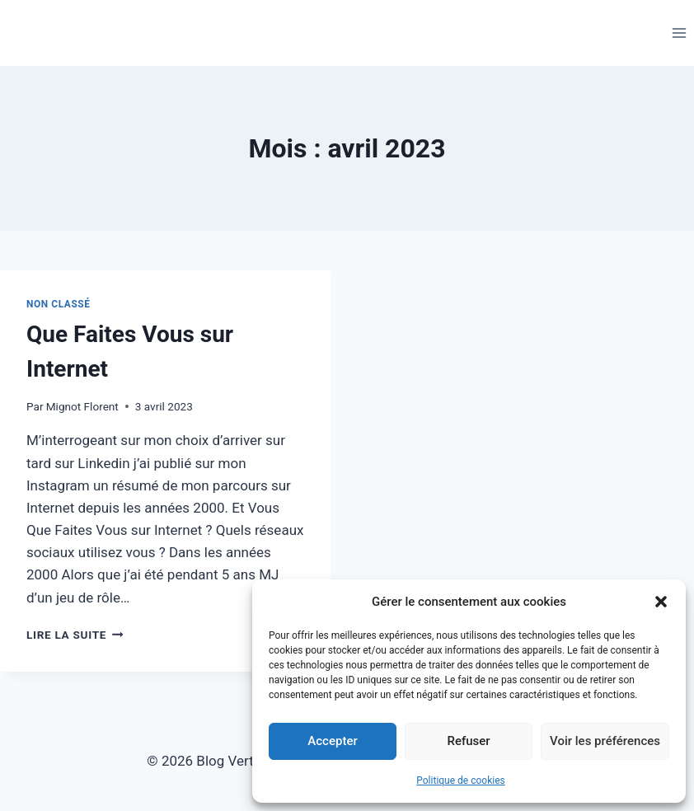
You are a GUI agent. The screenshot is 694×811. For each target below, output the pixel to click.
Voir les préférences (605, 741)
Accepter (332, 741)
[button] (661, 601)
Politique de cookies (460, 780)
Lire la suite (74, 634)
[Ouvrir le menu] (679, 32)
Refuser (468, 741)
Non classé (58, 304)
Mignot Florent (82, 406)
